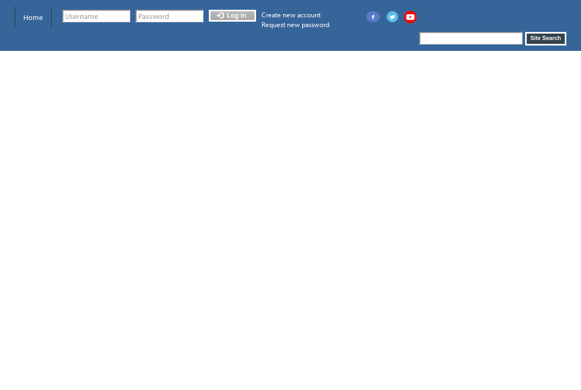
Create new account (291, 14)
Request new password (295, 24)
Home (33, 17)
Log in (231, 16)
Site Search (546, 38)
